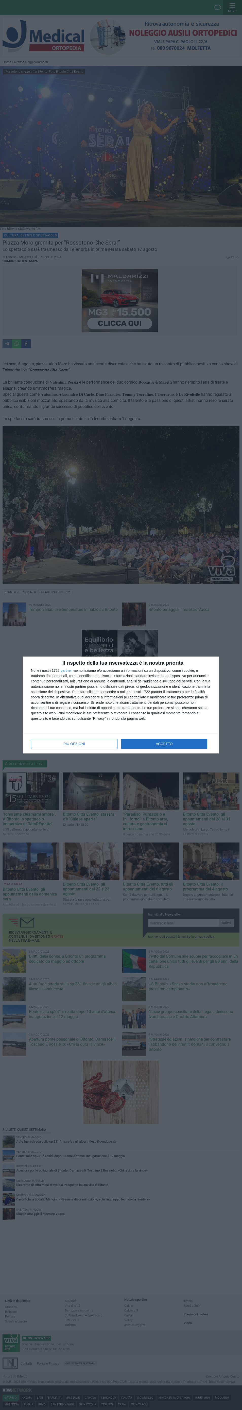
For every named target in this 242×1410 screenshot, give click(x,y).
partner (66, 670)
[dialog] (121, 705)
